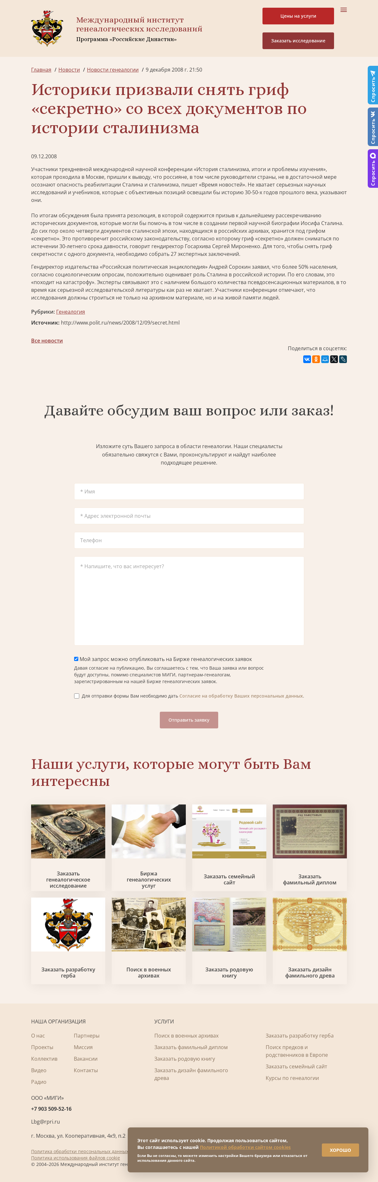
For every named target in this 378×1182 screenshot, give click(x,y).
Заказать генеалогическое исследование (68, 880)
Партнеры (86, 1035)
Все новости (47, 340)
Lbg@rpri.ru (45, 1121)
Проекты (42, 1047)
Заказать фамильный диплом (310, 879)
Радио (39, 1081)
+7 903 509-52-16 (51, 1108)
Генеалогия (70, 311)
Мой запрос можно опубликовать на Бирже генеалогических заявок (163, 659)
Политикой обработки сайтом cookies (245, 1147)
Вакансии (86, 1058)
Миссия (83, 1047)
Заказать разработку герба (68, 973)
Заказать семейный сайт (229, 879)
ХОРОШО (340, 1150)
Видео (39, 1070)
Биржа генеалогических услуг (149, 880)
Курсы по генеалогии (292, 1078)
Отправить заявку (189, 720)
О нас (38, 1035)
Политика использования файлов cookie (75, 1158)
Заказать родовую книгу (229, 973)
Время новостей (222, 184)
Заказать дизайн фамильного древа (310, 973)
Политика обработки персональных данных (79, 1151)
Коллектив (44, 1058)
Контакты (86, 1070)
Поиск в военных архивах (148, 973)
